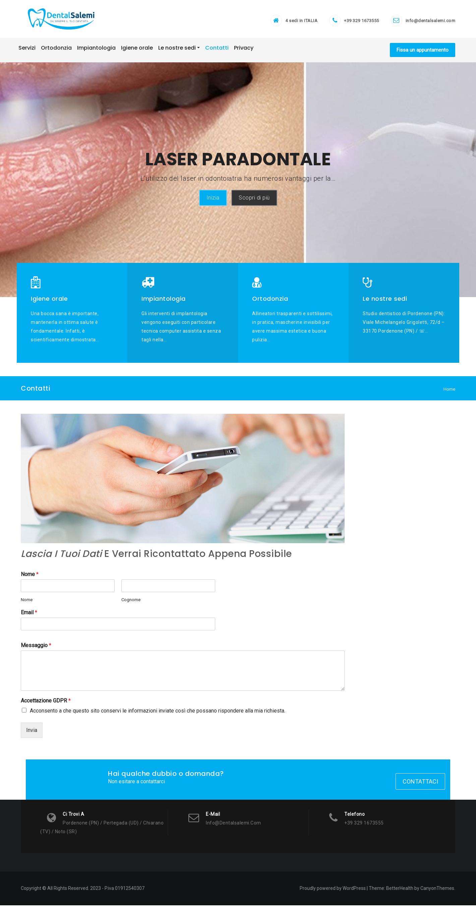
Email (29, 616)
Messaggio (36, 649)
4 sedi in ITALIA (301, 22)
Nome (30, 577)
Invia (31, 733)
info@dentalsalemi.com (431, 22)
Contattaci (420, 786)
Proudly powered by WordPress (333, 893)
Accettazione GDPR (46, 704)
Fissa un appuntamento (423, 53)
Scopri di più (254, 201)
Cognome (130, 603)
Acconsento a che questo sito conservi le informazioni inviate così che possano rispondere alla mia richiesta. (157, 714)
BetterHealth (399, 893)
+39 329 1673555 (361, 22)
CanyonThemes (437, 893)
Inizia (213, 201)
